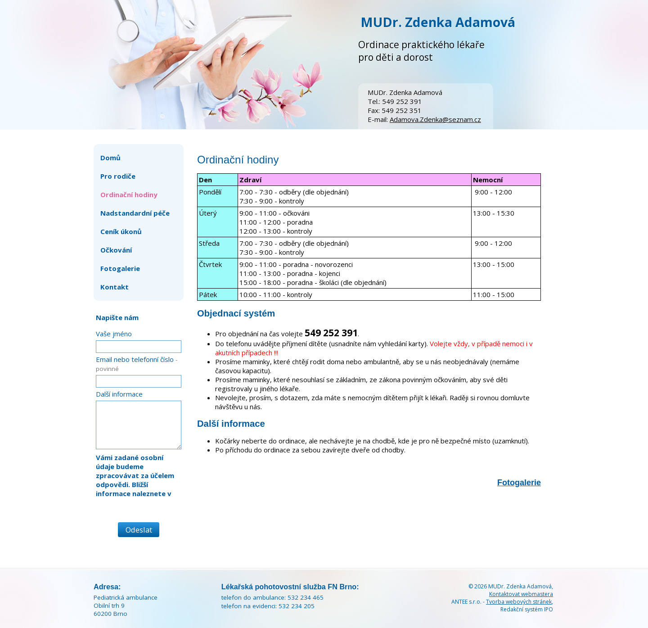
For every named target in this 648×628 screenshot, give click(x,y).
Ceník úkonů (121, 231)
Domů (110, 157)
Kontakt (114, 286)
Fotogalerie (519, 482)
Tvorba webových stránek (519, 601)
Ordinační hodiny (129, 194)
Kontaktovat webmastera (521, 594)
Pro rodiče (117, 176)
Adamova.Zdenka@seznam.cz (435, 119)
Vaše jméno (114, 333)
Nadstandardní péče (135, 212)
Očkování (116, 249)
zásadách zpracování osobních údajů (131, 507)
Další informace (119, 393)
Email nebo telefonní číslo (136, 364)
